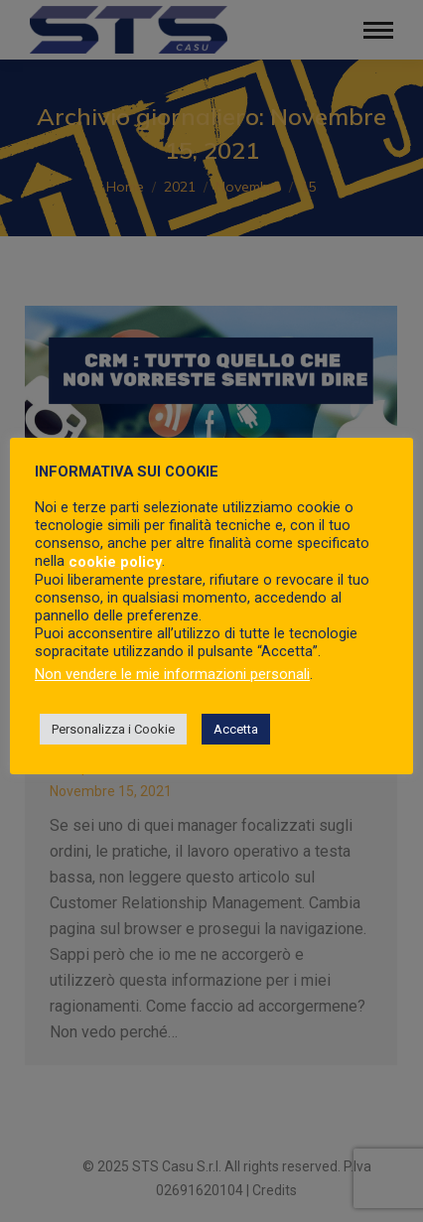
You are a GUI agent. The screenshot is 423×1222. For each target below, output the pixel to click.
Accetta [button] (235, 729)
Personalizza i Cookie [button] (113, 729)
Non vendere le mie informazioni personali (172, 674)
